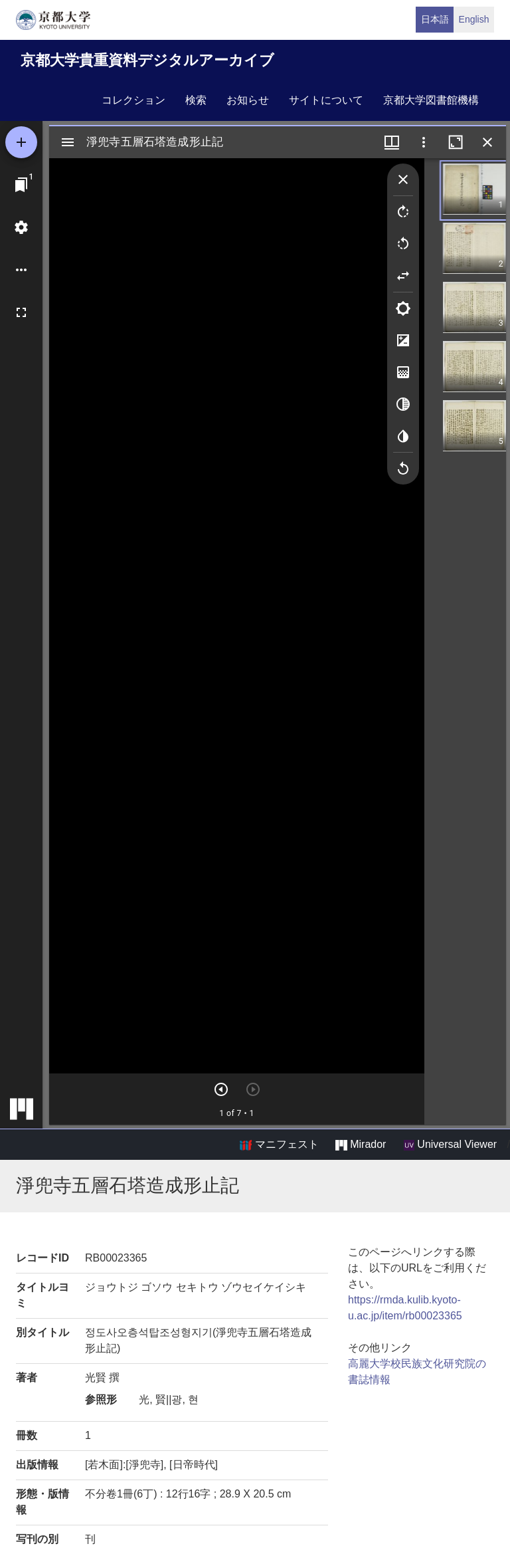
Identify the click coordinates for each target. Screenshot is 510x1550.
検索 (196, 100)
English (474, 19)
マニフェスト (279, 1145)
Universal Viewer (450, 1145)
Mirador (360, 1145)
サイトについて (326, 100)
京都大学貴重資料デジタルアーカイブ (147, 60)
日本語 (435, 19)
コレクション (133, 100)
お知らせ (247, 100)
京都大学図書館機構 (431, 100)
